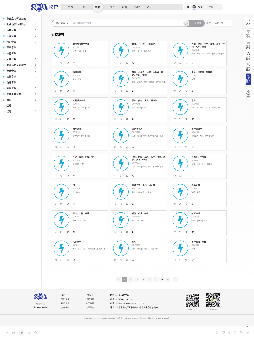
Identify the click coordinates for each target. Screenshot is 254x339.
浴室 (202, 107)
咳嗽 (224, 54)
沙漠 (198, 164)
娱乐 (83, 136)
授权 (137, 7)
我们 (149, 7)
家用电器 (156, 167)
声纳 (158, 82)
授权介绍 (90, 295)
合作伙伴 (65, 307)
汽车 (79, 51)
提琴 (134, 51)
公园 (88, 136)
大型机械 (154, 249)
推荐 (112, 7)
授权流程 (90, 299)
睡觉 (208, 54)
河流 (219, 107)
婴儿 (214, 54)
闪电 (144, 107)
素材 (97, 7)
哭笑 (203, 54)
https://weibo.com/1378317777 (131, 303)
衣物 (193, 249)
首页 (70, 7)
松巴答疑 (90, 303)
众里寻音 (90, 307)
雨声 (79, 79)
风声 (74, 79)
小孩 (219, 54)
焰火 (202, 136)
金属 (205, 220)
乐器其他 (147, 51)
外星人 (139, 82)
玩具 (144, 167)
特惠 (125, 7)
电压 (88, 107)
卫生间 (207, 107)
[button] (20, 19)
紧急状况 (194, 136)
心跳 (139, 249)
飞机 (134, 167)
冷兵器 (151, 82)
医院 (139, 167)
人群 (193, 54)
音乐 (83, 7)
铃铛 (78, 192)
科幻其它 (164, 82)
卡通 (193, 79)
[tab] (20, 19)
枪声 (212, 136)
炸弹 (139, 192)
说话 (139, 136)
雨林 (203, 164)
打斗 (83, 164)
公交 (84, 51)
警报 (134, 82)
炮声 (146, 82)
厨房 (214, 107)
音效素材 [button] (62, 23)
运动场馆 (76, 136)
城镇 (74, 51)
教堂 (134, 220)
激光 (74, 107)
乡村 (193, 164)
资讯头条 (65, 299)
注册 (211, 7)
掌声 (144, 136)
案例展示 (65, 303)
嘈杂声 (150, 136)
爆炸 (207, 136)
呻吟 (198, 54)
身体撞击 (76, 164)
